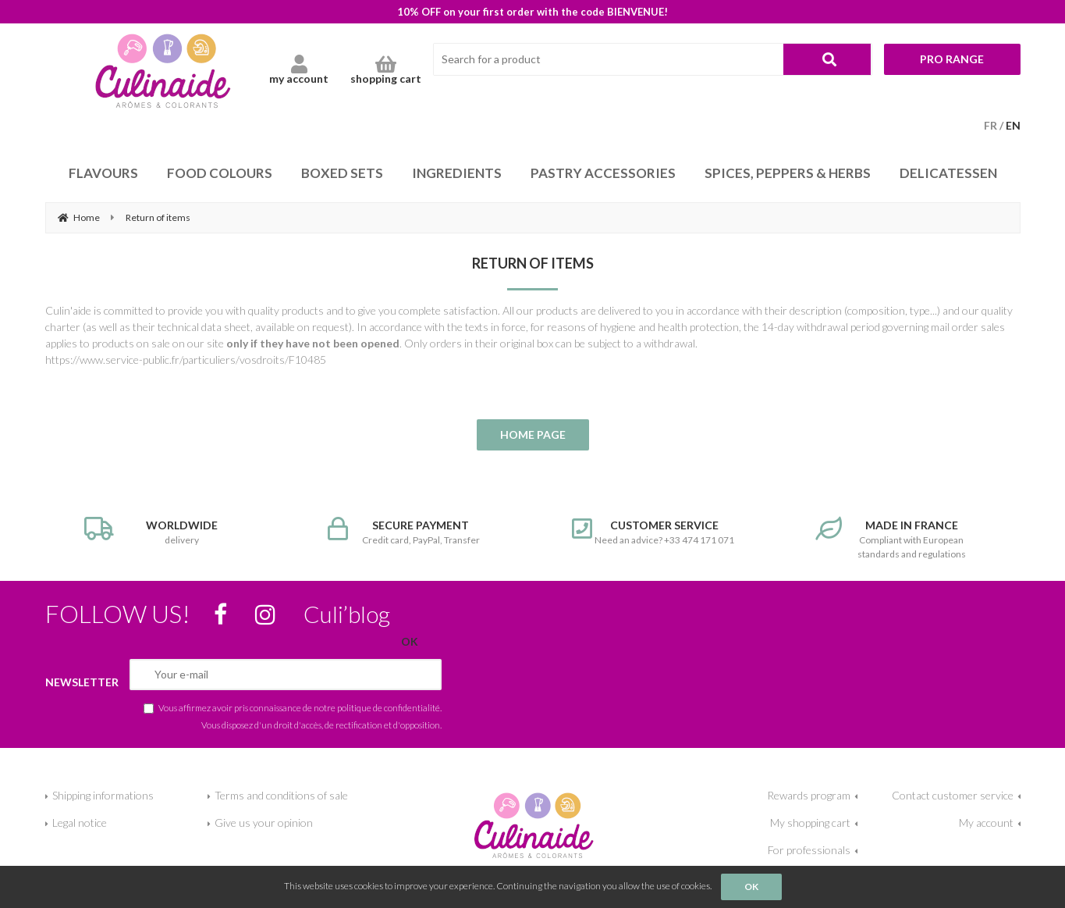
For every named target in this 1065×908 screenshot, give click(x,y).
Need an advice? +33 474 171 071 (655, 531)
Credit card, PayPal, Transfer (411, 531)
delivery (167, 531)
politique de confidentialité (388, 707)
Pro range (952, 59)
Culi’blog (347, 614)
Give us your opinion (264, 822)
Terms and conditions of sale (281, 795)
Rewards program (808, 795)
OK (751, 886)
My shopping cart (810, 822)
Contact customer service (953, 795)
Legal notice (79, 822)
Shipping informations (103, 795)
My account (986, 822)
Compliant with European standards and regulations (898, 538)
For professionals (809, 849)
